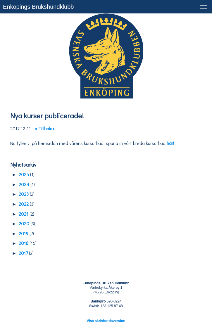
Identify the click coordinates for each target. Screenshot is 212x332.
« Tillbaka (44, 128)
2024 (24, 184)
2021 (23, 214)
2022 (24, 204)
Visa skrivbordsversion (106, 321)
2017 (23, 253)
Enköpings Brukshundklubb (38, 7)
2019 (23, 233)
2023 (24, 194)
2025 (24, 174)
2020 (24, 223)
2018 (23, 243)
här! (170, 143)
